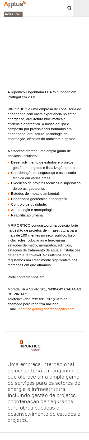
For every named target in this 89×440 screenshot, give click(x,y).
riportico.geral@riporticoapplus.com (46, 309)
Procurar (69, 8)
